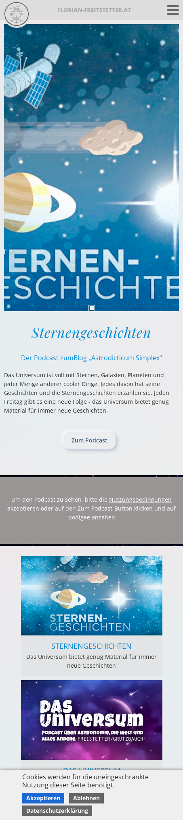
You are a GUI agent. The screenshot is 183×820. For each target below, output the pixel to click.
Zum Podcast (89, 440)
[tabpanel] (91, 167)
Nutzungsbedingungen (140, 499)
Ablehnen (86, 798)
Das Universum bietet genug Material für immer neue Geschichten (91, 661)
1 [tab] (92, 308)
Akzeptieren (43, 798)
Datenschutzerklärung (57, 810)
